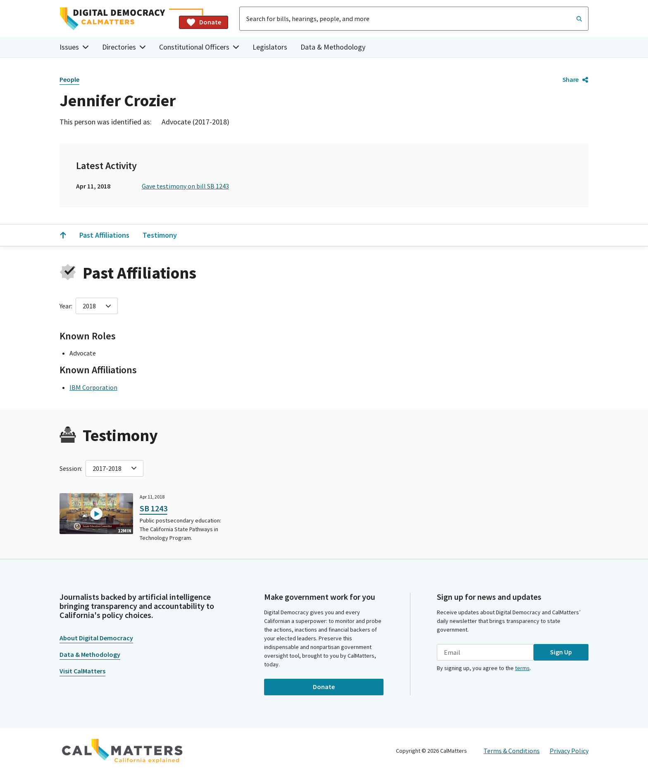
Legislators (270, 47)
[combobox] (413, 19)
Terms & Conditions (512, 751)
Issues (74, 47)
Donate (203, 22)
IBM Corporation (93, 387)
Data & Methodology (332, 47)
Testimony (160, 235)
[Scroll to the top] (63, 235)
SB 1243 (153, 508)
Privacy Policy (569, 751)
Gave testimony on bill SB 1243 (185, 186)
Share (575, 79)
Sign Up (561, 652)
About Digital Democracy (96, 638)
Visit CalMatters (82, 671)
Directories (124, 47)
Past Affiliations (104, 235)
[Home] (116, 18)
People (69, 79)
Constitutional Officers (199, 47)
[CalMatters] (122, 750)
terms (522, 668)
